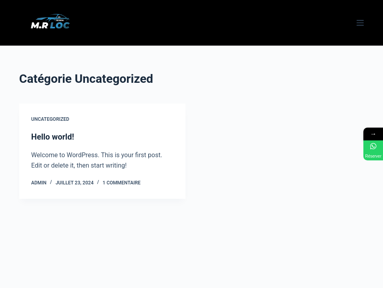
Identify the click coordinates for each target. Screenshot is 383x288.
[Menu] (360, 22)
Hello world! (52, 137)
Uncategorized (50, 119)
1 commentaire (122, 183)
